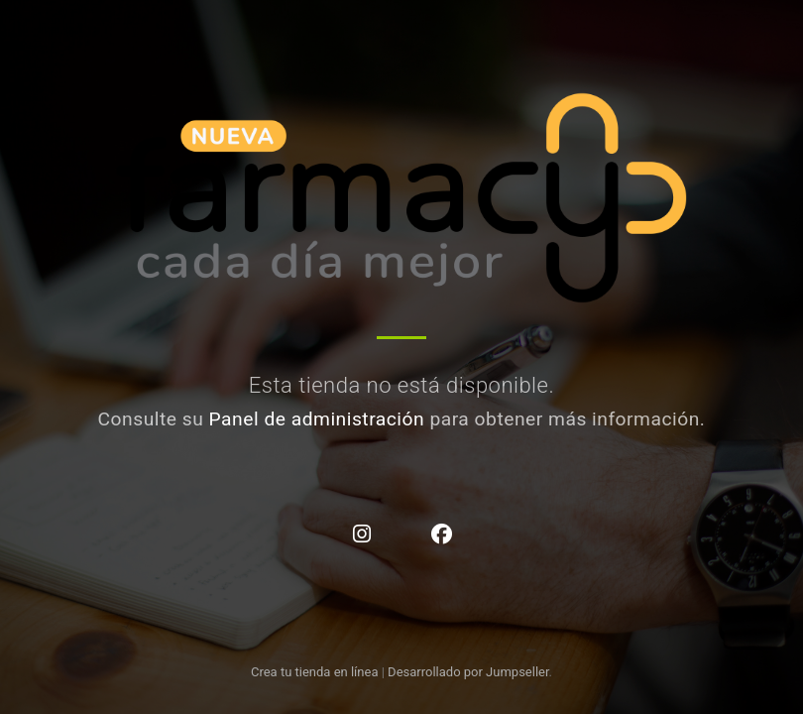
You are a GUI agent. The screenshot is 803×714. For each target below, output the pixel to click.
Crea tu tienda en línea (316, 671)
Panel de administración (317, 419)
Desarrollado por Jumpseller (468, 671)
